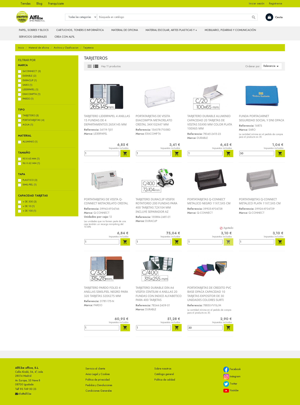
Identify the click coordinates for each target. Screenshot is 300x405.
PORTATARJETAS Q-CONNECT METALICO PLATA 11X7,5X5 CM (260, 201)
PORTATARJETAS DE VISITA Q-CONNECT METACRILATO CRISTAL (106, 201)
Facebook (232, 369)
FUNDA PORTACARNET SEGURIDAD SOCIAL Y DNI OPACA (261, 118)
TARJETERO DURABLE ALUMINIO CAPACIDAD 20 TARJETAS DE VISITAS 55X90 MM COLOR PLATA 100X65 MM (209, 122)
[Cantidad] (101, 153)
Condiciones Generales (99, 391)
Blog (39, 3)
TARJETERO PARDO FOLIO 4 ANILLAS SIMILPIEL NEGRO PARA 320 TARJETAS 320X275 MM (106, 292)
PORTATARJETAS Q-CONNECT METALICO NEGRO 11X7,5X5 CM (209, 201)
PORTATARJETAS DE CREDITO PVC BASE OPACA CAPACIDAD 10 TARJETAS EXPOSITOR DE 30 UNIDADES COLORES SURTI (209, 294)
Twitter (230, 384)
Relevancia (271, 66)
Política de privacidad (98, 380)
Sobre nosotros (162, 368)
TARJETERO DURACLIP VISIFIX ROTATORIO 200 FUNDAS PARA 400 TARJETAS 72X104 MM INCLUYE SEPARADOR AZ (156, 205)
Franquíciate (56, 3)
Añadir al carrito (125, 153)
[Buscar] (177, 17)
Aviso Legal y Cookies (98, 374)
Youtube (230, 390)
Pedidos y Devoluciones (99, 385)
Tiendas (25, 3)
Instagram (231, 377)
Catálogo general (164, 374)
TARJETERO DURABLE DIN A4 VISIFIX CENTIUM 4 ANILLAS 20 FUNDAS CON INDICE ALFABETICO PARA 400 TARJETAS (159, 294)
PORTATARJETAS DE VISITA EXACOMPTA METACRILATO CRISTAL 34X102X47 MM (154, 120)
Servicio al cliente (95, 368)
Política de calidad (164, 380)
